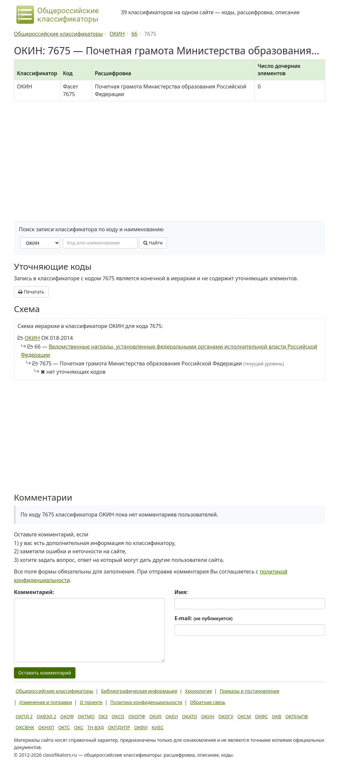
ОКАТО (189, 716)
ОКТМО (86, 716)
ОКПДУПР (119, 727)
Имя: (181, 592)
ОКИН (32, 338)
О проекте (91, 702)
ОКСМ (244, 716)
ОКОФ (67, 716)
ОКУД (155, 716)
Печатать (31, 292)
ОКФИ (141, 727)
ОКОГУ (226, 716)
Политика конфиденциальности (146, 702)
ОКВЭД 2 (46, 716)
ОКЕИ (172, 716)
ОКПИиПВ (296, 716)
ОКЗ (103, 716)
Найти (153, 243)
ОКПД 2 (24, 716)
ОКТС (64, 727)
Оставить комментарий (44, 673)
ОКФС (261, 716)
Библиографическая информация (139, 691)
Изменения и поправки (45, 702)
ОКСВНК (25, 727)
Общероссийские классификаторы (54, 691)
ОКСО (118, 716)
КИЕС (158, 727)
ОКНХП (46, 727)
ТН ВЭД (95, 727)
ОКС (78, 727)
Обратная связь (207, 702)
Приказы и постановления (249, 691)
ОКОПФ (136, 716)
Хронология (198, 691)
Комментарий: (34, 592)
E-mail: (203, 618)
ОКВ (276, 716)
